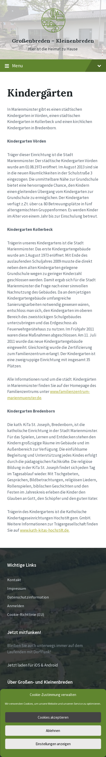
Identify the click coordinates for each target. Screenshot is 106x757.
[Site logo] (53, 32)
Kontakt (14, 579)
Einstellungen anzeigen (53, 744)
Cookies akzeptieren (53, 717)
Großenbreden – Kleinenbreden (53, 41)
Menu (53, 66)
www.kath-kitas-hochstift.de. (44, 530)
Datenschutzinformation (28, 597)
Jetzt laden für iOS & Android (32, 665)
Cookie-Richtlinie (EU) (25, 614)
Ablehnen (53, 730)
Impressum (16, 588)
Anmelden (15, 605)
